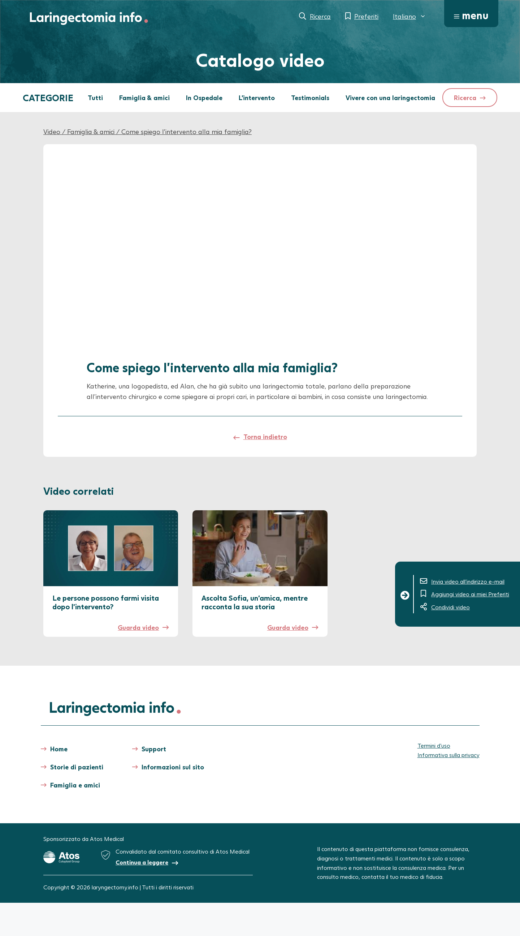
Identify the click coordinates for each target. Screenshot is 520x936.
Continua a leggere (142, 862)
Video (51, 132)
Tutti (95, 98)
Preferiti (366, 16)
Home (59, 749)
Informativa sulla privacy (448, 754)
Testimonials (310, 98)
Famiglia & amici (144, 98)
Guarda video (138, 627)
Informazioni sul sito (173, 767)
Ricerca (320, 16)
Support (154, 749)
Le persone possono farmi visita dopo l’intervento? (105, 602)
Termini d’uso (433, 745)
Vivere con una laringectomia (390, 98)
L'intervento (257, 98)
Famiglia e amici (75, 785)
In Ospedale (204, 98)
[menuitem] (409, 16)
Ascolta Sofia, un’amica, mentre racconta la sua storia (255, 602)
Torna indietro (265, 437)
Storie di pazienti (76, 767)
